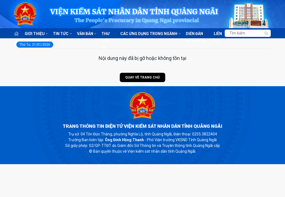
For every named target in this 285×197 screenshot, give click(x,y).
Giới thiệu (35, 33)
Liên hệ (218, 34)
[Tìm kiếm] (248, 33)
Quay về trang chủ (142, 77)
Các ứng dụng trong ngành (148, 33)
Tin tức (61, 33)
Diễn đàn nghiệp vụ (196, 34)
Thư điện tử (105, 34)
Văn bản (85, 33)
